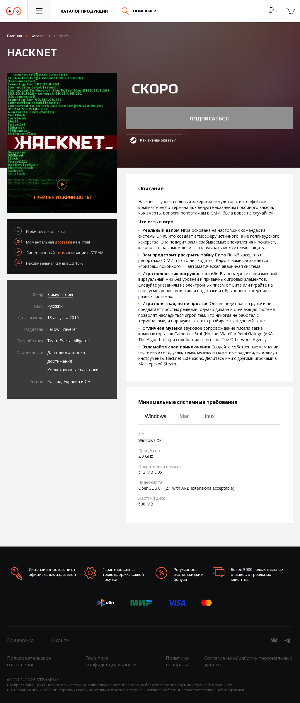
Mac (184, 416)
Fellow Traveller (62, 329)
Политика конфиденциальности (111, 661)
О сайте (60, 640)
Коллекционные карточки (72, 369)
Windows (155, 416)
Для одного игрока (66, 352)
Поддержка (20, 640)
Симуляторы (60, 294)
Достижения (59, 361)
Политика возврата (177, 661)
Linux (208, 416)
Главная (14, 35)
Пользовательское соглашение (29, 661)
